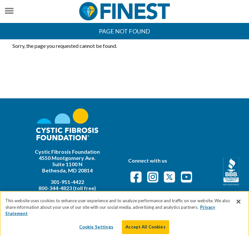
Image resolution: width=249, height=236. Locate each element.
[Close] (238, 204)
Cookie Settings (96, 229)
